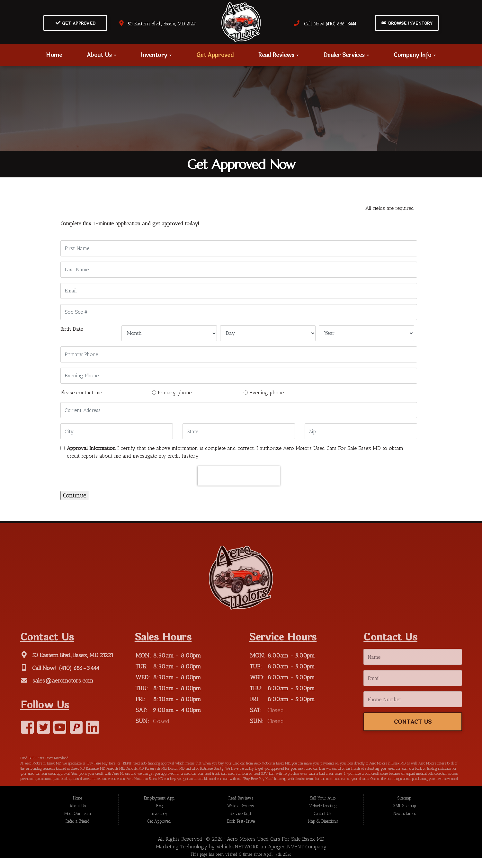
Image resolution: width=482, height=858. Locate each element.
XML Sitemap (404, 806)
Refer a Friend (78, 821)
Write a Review (240, 806)
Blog (159, 806)
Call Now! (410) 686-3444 (325, 24)
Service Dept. (241, 813)
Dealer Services (346, 54)
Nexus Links (404, 813)
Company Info (415, 54)
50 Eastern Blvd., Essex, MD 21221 (158, 24)
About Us (101, 54)
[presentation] (239, 476)
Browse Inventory (407, 23)
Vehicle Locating (322, 806)
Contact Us (322, 813)
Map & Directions (323, 821)
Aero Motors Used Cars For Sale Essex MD (276, 839)
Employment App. (159, 798)
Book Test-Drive (241, 821)
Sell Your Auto (322, 798)
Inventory (156, 54)
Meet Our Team (77, 813)
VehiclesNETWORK (237, 847)
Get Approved (76, 23)
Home (54, 54)
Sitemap (404, 798)
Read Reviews (278, 54)
